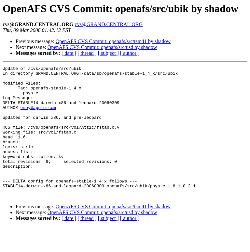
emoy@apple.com (38, 116)
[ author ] (130, 53)
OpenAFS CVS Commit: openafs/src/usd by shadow (102, 47)
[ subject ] (108, 53)
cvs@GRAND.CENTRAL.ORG (109, 24)
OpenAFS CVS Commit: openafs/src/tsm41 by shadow (113, 41)
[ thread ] (87, 53)
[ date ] (69, 53)
